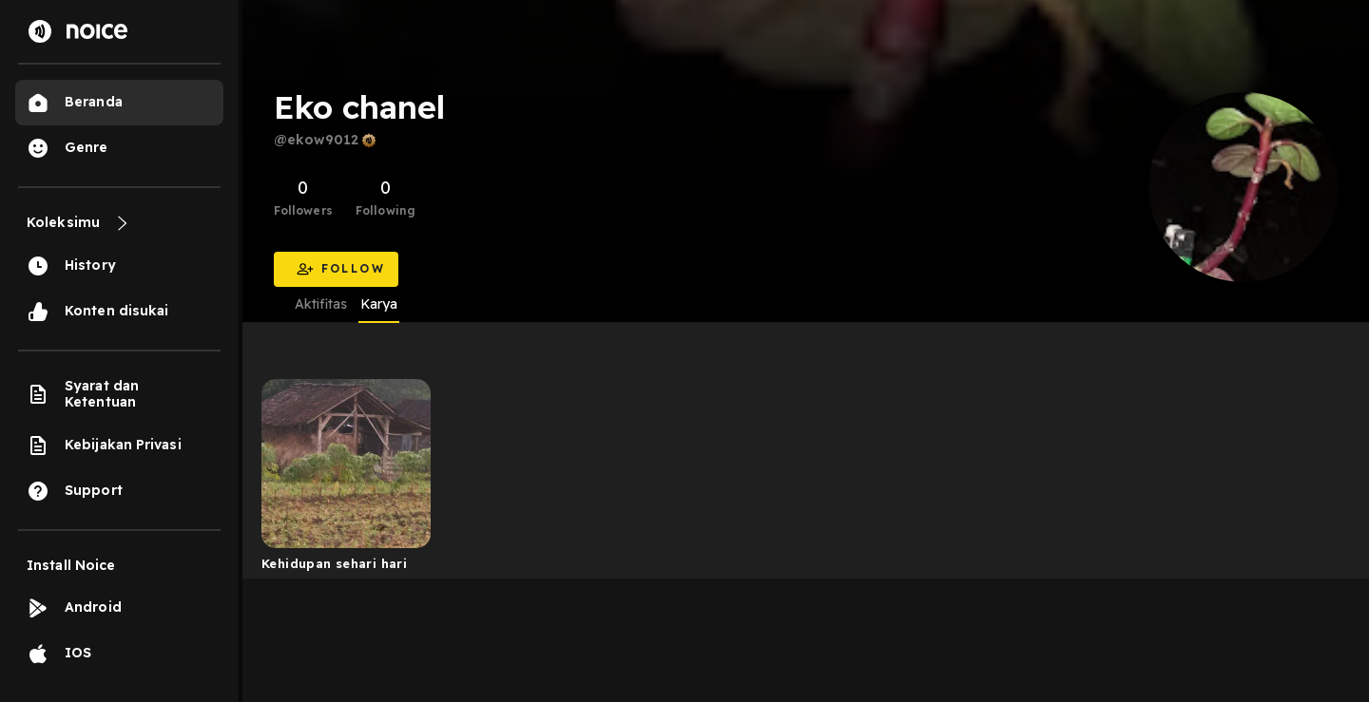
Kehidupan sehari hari (334, 563)
